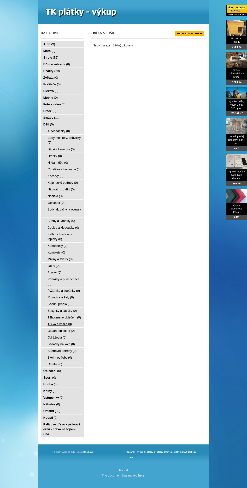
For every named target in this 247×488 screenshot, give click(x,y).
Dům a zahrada (56, 64)
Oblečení (56, 202)
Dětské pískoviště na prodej (237, 73)
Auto (49, 44)
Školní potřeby (60, 357)
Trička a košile (60, 324)
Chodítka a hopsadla (64, 169)
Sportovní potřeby (62, 351)
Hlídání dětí (58, 162)
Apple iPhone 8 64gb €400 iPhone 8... (237, 175)
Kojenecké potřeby (63, 182)
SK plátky (158, 452)
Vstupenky (53, 397)
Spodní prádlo (60, 304)
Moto (49, 51)
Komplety (56, 252)
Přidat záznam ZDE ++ (189, 33)
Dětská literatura (61, 149)
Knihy (50, 391)
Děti (48, 124)
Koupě (50, 417)
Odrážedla (57, 337)
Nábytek (51, 404)
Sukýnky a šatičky (62, 310)
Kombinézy (58, 246)
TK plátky (148, 452)
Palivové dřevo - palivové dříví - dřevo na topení (61, 429)
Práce (49, 111)
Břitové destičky (171, 452)
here (141, 475)
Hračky (55, 156)
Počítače (52, 84)
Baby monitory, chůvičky (64, 140)
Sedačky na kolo (61, 344)
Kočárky (55, 176)
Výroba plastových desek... (236, 208)
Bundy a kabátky (61, 221)
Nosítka (55, 196)
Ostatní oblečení (61, 331)
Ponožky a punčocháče (64, 282)
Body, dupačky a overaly (64, 212)
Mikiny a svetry (60, 259)
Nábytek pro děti (61, 189)
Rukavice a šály (61, 297)
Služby (51, 117)
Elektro (50, 91)
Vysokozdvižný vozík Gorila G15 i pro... (237, 105)
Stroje (50, 57)
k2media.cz (88, 452)
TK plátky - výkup (134, 452)
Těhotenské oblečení (64, 317)
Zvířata (50, 77)
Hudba (50, 384)
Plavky (54, 272)
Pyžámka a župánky (64, 290)
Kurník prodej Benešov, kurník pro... (236, 140)
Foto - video (54, 104)
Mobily (50, 97)
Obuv (54, 266)
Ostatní (55, 364)
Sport (49, 377)
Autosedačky (59, 131)
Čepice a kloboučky (63, 227)
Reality (51, 71)
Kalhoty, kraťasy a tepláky (60, 237)
